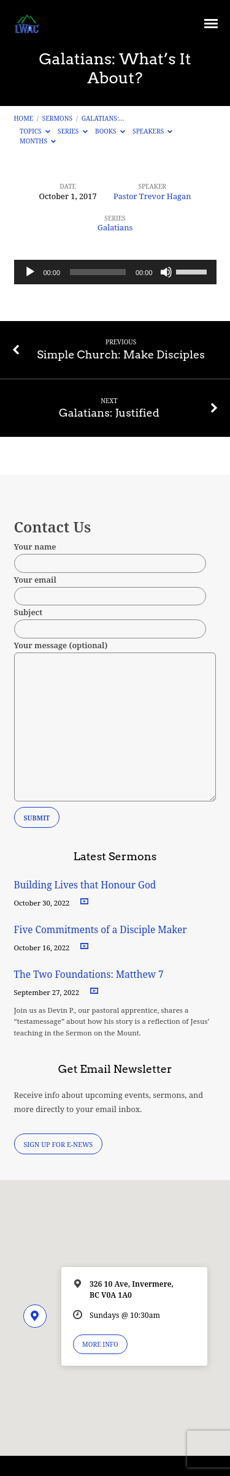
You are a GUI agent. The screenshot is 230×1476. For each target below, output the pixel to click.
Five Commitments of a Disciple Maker (100, 929)
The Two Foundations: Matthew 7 (90, 974)
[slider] (98, 272)
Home (24, 118)
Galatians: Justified (109, 412)
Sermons (57, 118)
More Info (100, 1344)
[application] (115, 272)
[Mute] (166, 272)
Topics (35, 131)
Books (110, 131)
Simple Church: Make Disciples (121, 354)
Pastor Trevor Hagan (152, 196)
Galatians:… (103, 118)
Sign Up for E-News (58, 1144)
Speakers (152, 131)
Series (73, 131)
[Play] (30, 272)
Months (38, 141)
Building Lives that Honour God (85, 885)
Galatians (115, 227)
